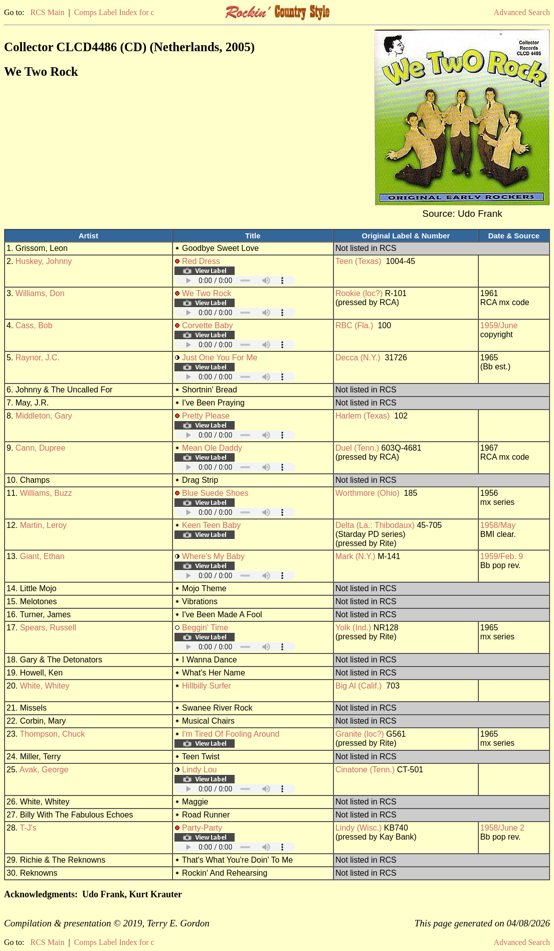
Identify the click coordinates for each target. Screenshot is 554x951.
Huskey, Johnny (44, 261)
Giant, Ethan (42, 556)
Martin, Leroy (43, 525)
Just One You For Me (219, 357)
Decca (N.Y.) (358, 357)
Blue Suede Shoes (215, 493)
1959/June (499, 325)
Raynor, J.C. (38, 357)
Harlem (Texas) (362, 416)
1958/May (497, 525)
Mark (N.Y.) (355, 556)
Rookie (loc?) (359, 293)
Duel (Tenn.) (357, 448)
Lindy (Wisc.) (358, 828)
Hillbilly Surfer (206, 686)
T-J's (28, 828)
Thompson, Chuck (52, 734)
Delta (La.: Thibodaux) (375, 525)
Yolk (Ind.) (353, 627)
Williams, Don (40, 293)
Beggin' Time (205, 627)
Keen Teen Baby (211, 525)
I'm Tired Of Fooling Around (230, 734)
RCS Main (47, 12)
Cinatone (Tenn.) (365, 769)
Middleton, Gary (44, 416)
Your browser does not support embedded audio (235, 280)
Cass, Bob (34, 325)
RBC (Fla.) (354, 325)
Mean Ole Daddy (212, 448)
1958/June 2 (502, 828)
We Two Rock (206, 293)
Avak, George (44, 769)
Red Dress (201, 261)
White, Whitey (45, 686)
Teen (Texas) (358, 261)
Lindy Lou (199, 769)
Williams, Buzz (46, 493)
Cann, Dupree (41, 448)
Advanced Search (522, 12)
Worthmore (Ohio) (367, 493)
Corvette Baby (207, 325)
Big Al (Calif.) (358, 686)
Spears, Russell (48, 627)
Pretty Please (206, 416)
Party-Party (202, 828)
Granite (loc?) (359, 734)
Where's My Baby (213, 556)
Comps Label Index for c (114, 12)
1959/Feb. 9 (501, 556)
